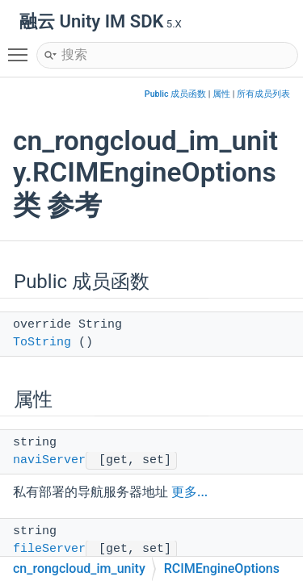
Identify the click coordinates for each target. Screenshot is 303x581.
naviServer (49, 460)
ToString (42, 342)
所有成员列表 (263, 94)
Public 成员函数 (175, 94)
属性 (221, 94)
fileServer (49, 549)
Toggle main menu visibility (22, 48)
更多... (189, 491)
